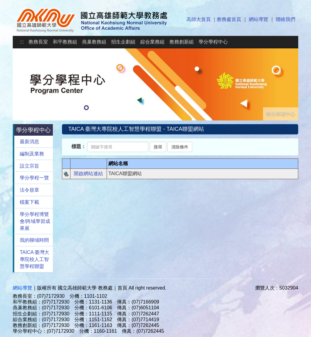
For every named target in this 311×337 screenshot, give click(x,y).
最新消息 (29, 141)
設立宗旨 (29, 165)
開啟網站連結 (88, 173)
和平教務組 (65, 41)
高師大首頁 (198, 19)
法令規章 (29, 190)
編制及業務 (32, 153)
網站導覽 (258, 19)
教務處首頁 (229, 19)
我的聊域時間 (34, 240)
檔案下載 (29, 202)
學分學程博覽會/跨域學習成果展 (35, 221)
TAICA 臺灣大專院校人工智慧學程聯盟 (35, 259)
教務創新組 (181, 41)
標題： (78, 146)
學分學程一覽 (34, 177)
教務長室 (38, 41)
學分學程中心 (213, 41)
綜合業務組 (152, 41)
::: (22, 41)
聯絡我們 (285, 19)
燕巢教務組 (94, 41)
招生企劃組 (123, 41)
